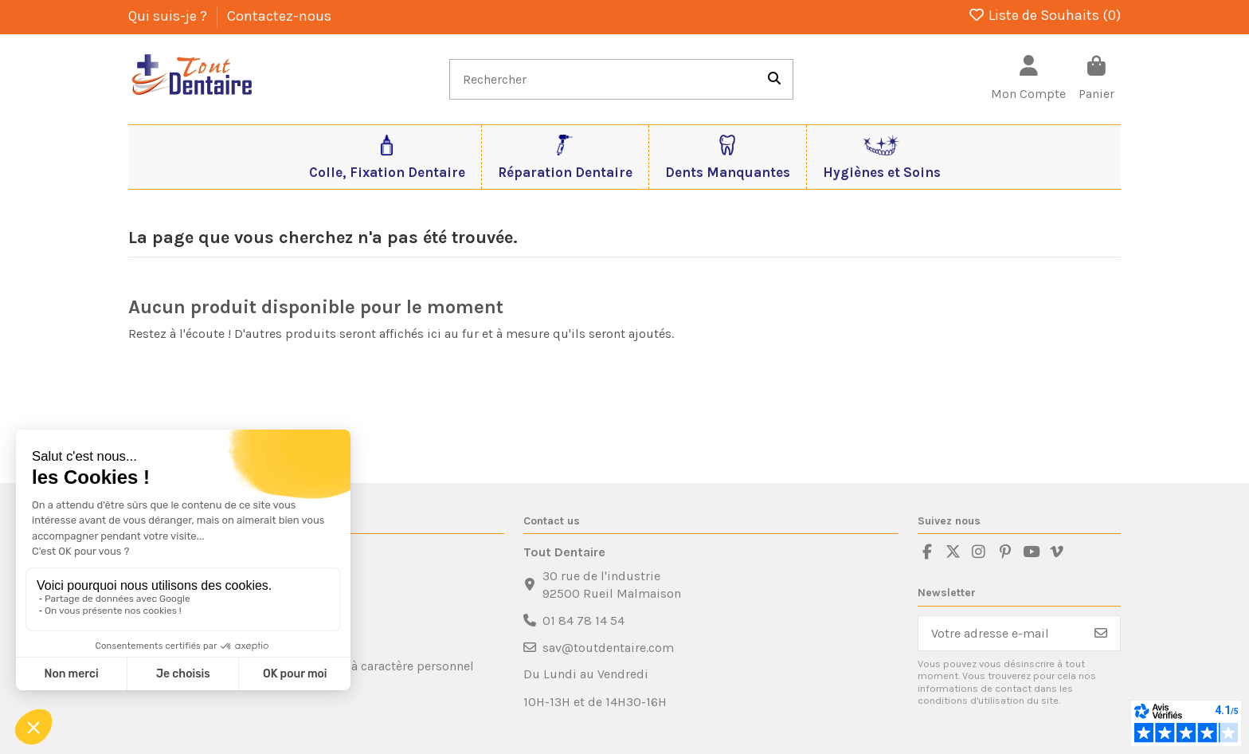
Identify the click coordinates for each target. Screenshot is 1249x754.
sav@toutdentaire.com (608, 647)
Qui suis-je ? (169, 16)
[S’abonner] (1101, 633)
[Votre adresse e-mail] (1000, 633)
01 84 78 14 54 (583, 620)
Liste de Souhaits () (1045, 15)
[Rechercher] (774, 79)
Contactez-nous (279, 16)
